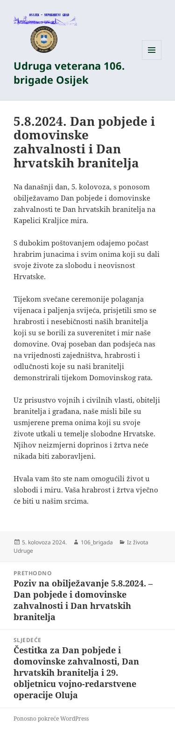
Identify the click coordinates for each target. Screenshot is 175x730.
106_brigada (97, 542)
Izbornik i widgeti (151, 59)
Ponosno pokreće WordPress (51, 719)
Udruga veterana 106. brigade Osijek (69, 72)
